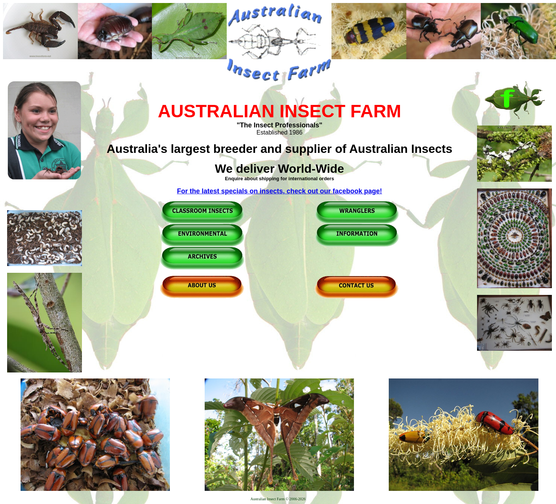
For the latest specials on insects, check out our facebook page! (279, 191)
